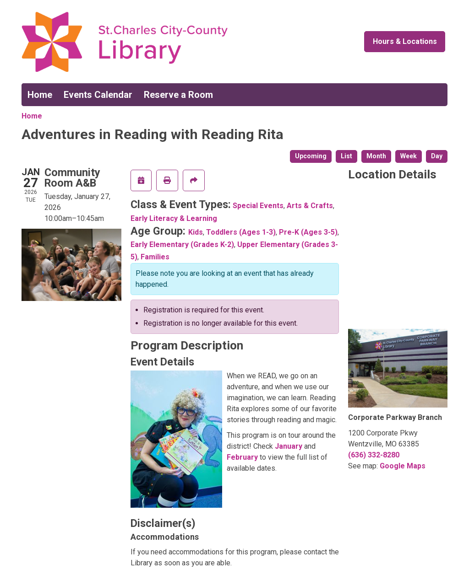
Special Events (258, 205)
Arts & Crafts (310, 205)
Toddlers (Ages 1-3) (241, 232)
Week (408, 156)
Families (155, 256)
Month (376, 156)
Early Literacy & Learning (174, 218)
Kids (195, 232)
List (346, 156)
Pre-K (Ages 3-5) (308, 232)
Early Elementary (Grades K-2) (182, 244)
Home (39, 94)
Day (436, 156)
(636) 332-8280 (373, 455)
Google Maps (402, 466)
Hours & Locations (405, 41)
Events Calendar (98, 94)
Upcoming (311, 156)
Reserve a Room (178, 94)
